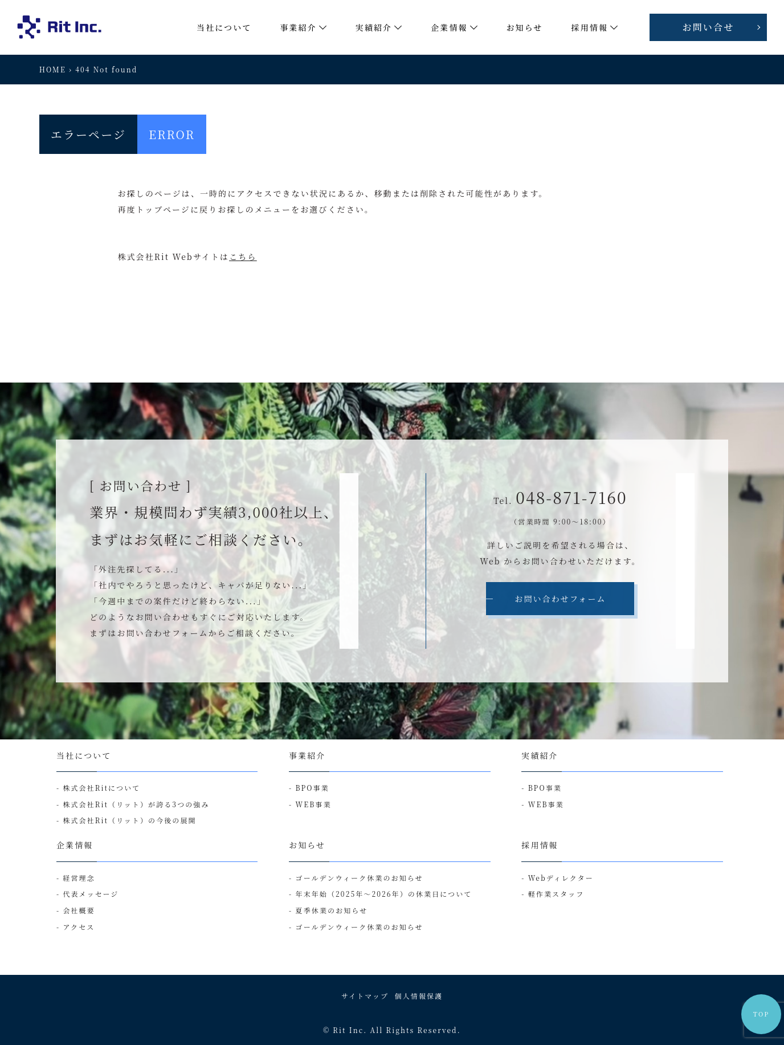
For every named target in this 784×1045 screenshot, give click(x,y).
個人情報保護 (419, 996)
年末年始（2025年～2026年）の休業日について (384, 893)
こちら (242, 256)
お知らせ (307, 845)
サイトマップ (365, 996)
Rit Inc (348, 1030)
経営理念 (79, 878)
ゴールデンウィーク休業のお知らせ (359, 878)
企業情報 (74, 845)
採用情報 (539, 845)
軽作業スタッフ (556, 893)
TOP (761, 1014)
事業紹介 (307, 755)
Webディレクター (561, 878)
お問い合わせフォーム (560, 598)
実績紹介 (539, 755)
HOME (52, 69)
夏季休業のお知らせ (332, 910)
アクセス (79, 927)
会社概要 (79, 910)
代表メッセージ (91, 893)
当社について (83, 755)
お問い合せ (708, 27)
